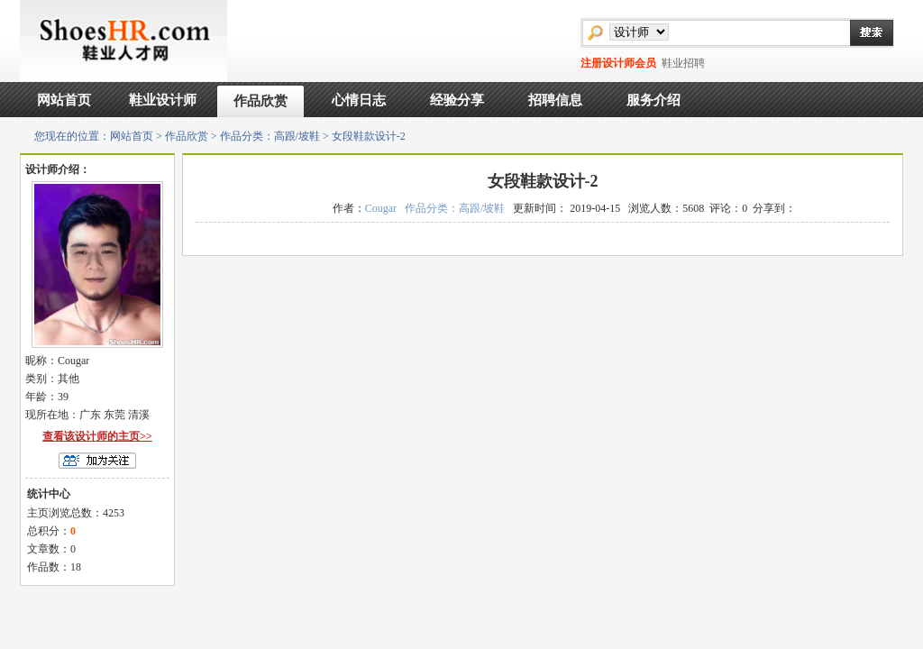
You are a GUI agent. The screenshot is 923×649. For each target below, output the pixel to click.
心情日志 (359, 100)
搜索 (862, 32)
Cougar (381, 208)
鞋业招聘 (683, 63)
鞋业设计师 (162, 100)
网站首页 (64, 100)
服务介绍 (653, 100)
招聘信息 (555, 100)
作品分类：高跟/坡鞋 (270, 136)
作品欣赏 (260, 101)
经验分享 (457, 100)
